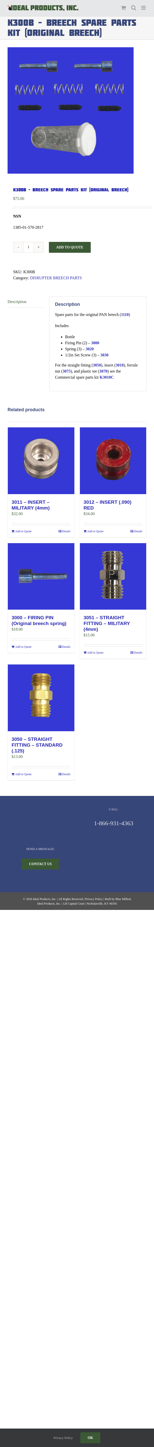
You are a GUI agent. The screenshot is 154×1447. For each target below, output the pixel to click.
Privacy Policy (94, 899)
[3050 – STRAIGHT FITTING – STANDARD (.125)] (41, 697)
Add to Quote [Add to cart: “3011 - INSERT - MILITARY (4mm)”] (23, 531)
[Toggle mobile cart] (123, 7)
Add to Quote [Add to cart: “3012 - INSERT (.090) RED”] (95, 531)
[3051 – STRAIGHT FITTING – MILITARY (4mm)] (113, 576)
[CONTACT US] (40, 864)
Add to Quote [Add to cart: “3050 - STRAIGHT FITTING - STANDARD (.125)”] (23, 774)
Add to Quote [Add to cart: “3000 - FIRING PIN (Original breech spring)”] (23, 647)
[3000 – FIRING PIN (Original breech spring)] (41, 576)
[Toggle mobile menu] (143, 7)
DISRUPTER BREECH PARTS (56, 278)
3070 (103, 371)
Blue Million (123, 899)
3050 (97, 365)
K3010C (107, 377)
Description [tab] (17, 302)
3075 (67, 371)
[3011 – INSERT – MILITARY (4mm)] (41, 460)
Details (66, 531)
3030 (104, 355)
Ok (90, 1438)
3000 (95, 343)
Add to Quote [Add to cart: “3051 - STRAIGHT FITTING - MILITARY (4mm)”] (95, 652)
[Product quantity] (28, 247)
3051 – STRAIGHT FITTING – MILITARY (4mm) (107, 623)
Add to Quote (69, 247)
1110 (125, 314)
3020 (90, 349)
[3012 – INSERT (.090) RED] (113, 460)
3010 (120, 365)
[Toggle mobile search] (133, 7)
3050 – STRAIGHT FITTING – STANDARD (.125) (37, 745)
